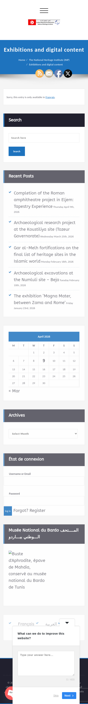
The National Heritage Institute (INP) (49, 60)
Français (49, 97)
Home (21, 60)
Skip (56, 695)
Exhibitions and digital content (46, 64)
